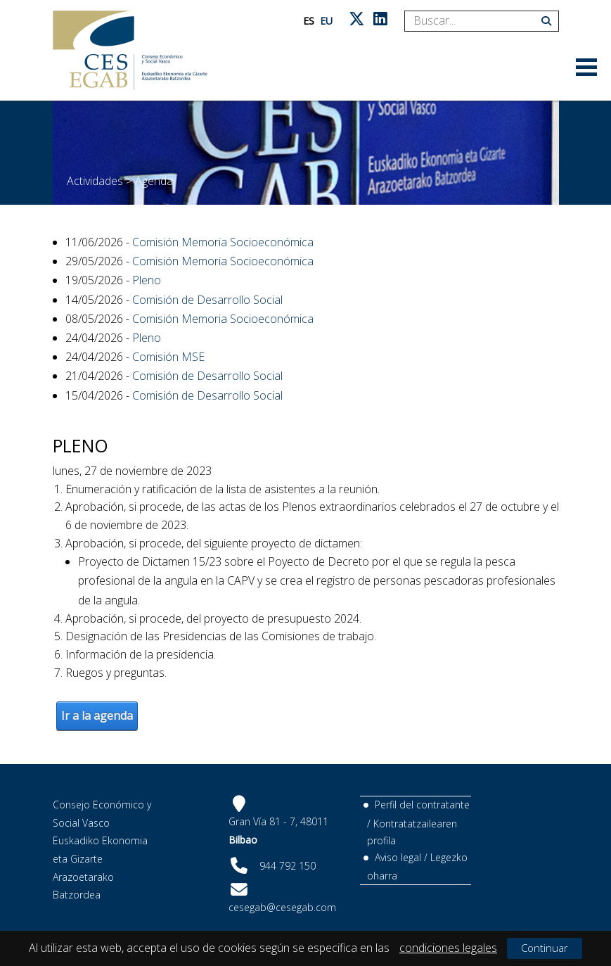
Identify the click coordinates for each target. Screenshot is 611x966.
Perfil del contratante (422, 804)
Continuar (544, 948)
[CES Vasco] (130, 50)
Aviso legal (398, 857)
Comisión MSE (168, 356)
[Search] (476, 21)
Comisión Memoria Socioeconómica (223, 242)
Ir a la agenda (97, 715)
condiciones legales (448, 947)
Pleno (146, 280)
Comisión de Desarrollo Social (207, 299)
